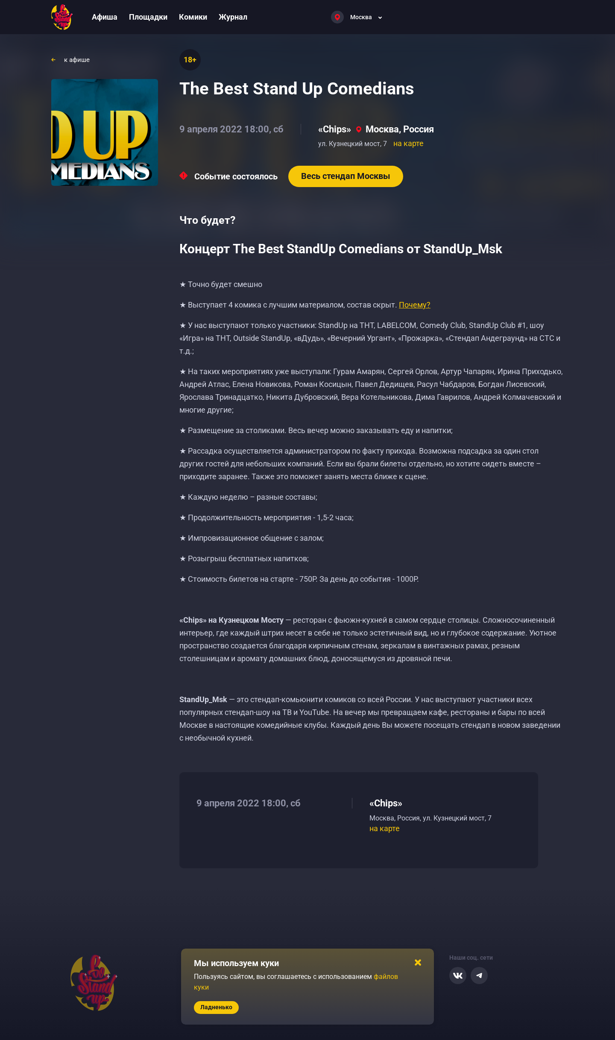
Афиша (104, 16)
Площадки (148, 16)
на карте (408, 143)
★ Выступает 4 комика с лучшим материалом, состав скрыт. (304, 304)
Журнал (233, 16)
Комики (193, 16)
